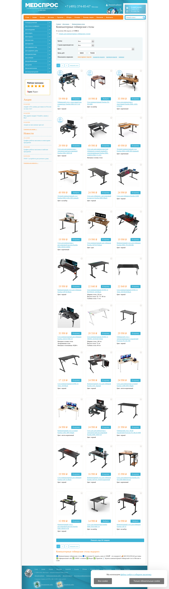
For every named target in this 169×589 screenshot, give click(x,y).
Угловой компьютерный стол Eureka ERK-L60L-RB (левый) (68, 197)
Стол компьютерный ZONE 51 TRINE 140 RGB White (97, 338)
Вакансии (99, 17)
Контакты (109, 17)
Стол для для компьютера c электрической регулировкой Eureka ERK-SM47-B (97, 433)
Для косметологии (31, 68)
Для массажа (29, 40)
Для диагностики (30, 54)
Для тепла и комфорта (32, 26)
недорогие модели (99, 57)
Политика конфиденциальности (83, 575)
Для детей (28, 65)
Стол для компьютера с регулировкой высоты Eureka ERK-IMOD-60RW (68, 245)
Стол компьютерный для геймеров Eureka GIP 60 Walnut (99, 244)
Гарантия (60, 17)
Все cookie (103, 581)
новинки (121, 57)
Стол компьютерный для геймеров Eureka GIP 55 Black (69, 478)
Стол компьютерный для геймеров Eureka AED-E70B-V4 (69, 338)
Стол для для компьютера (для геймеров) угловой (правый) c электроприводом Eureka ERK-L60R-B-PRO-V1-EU (98, 152)
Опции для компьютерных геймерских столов (74, 34)
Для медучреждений (31, 72)
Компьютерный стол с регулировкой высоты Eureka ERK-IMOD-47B (68, 526)
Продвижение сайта (47, 584)
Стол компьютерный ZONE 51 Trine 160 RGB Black (127, 291)
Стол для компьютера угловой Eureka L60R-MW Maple (127, 385)
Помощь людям (88, 17)
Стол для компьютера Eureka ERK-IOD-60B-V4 (97, 525)
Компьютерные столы (78, 24)
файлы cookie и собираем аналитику (135, 574)
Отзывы (77, 17)
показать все (74, 65)
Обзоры (69, 17)
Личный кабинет (115, 5)
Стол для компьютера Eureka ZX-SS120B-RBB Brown (128, 478)
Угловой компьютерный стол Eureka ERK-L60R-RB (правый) (128, 150)
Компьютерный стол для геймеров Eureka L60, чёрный (99, 385)
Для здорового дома (31, 51)
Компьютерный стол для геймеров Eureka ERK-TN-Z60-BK (129, 244)
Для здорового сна (31, 47)
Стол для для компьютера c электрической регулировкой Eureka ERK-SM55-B (68, 151)
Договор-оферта (67, 575)
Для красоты (29, 44)
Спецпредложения (31, 22)
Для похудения (30, 29)
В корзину (76, 99)
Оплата (42, 17)
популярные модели (84, 57)
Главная (58, 24)
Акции (34, 17)
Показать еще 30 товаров (100, 540)
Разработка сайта (69, 584)
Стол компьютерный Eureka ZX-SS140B (98, 103)
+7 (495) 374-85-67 (78, 6)
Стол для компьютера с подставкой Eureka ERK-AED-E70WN (127, 104)
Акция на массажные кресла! (34, 125)
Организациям (107, 569)
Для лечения (29, 58)
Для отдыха (29, 37)
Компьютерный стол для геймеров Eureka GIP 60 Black (69, 291)
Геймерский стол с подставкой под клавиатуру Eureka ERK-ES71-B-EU (70, 104)
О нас (27, 17)
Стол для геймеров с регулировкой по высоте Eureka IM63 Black (99, 197)
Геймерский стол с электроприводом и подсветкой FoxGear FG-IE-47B (127, 339)
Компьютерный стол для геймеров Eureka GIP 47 (129, 525)
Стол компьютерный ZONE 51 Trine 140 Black (68, 385)
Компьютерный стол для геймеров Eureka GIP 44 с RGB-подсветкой (99, 478)
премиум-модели (111, 57)
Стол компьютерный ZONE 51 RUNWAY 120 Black (97, 291)
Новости (29, 133)
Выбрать (106, 99)
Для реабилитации (31, 61)
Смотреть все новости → (31, 163)
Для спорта (28, 33)
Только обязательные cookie (146, 581)
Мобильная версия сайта (53, 575)
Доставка (51, 17)
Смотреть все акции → (30, 129)
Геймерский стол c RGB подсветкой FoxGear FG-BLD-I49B (129, 432)
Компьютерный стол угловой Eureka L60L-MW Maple (68, 432)
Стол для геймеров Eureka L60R (128, 196)
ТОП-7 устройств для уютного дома (36, 158)
